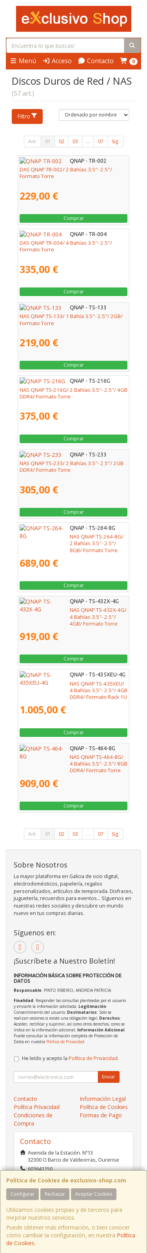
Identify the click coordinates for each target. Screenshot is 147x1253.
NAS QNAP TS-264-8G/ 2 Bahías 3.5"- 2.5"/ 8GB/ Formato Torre (70, 540)
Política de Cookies (104, 1107)
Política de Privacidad (65, 1041)
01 (48, 141)
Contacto (96, 60)
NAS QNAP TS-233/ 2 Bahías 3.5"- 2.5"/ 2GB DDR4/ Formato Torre (71, 466)
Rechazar (55, 1194)
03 (75, 141)
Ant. (32, 141)
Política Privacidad (37, 1107)
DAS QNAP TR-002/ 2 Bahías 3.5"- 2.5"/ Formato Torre (66, 173)
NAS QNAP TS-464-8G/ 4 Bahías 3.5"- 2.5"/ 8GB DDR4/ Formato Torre (70, 760)
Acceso (57, 60)
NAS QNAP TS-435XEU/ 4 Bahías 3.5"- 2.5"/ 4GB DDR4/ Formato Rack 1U (71, 687)
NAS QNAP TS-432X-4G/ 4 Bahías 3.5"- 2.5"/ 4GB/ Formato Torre (72, 613)
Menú (22, 60)
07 (100, 141)
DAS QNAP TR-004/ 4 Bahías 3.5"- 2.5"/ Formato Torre (66, 246)
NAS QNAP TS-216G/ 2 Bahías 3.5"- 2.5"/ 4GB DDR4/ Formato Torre (73, 393)
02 (61, 141)
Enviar (108, 1076)
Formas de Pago (101, 1115)
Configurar (22, 1194)
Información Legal (103, 1098)
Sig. (115, 141)
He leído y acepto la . (70, 1058)
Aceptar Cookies (93, 1194)
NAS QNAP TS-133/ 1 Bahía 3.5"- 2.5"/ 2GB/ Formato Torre (71, 319)
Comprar (74, 218)
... (88, 141)
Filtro (27, 116)
